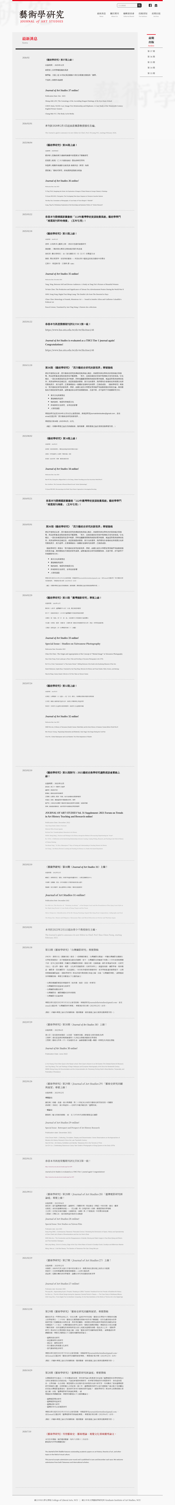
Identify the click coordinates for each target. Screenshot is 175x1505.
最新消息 (101, 14)
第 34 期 (151, 67)
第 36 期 (151, 56)
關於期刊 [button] (114, 14)
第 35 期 (151, 62)
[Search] (127, 5)
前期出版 (156, 14)
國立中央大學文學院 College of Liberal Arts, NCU (56, 1500)
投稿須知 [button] (143, 14)
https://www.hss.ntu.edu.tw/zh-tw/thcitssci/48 (69, 329)
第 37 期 (151, 51)
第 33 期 (151, 73)
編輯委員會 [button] (128, 14)
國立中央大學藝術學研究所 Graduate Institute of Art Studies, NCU (111, 1500)
